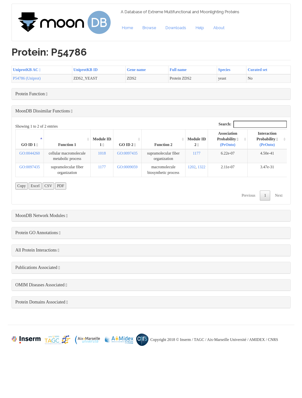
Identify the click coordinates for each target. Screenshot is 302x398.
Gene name (136, 70)
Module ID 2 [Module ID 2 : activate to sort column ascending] (196, 142)
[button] (151, 94)
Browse (149, 27)
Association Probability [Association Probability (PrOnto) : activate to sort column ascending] (227, 139)
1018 (102, 153)
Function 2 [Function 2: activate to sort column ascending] (163, 145)
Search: (252, 124)
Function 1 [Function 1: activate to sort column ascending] (67, 145)
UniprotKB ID (85, 70)
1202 (192, 167)
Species (224, 70)
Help (199, 27)
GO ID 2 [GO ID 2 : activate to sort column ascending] (127, 145)
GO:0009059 (127, 167)
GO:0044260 (29, 153)
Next (278, 195)
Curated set (257, 70)
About (219, 27)
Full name (178, 70)
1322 (201, 167)
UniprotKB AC (27, 70)
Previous (248, 195)
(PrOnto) (227, 145)
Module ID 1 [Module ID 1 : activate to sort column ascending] (102, 142)
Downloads (175, 27)
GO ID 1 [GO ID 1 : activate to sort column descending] (29, 145)
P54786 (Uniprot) (27, 78)
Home (127, 27)
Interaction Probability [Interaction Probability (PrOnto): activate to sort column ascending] (267, 139)
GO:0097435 (127, 153)
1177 (196, 153)
